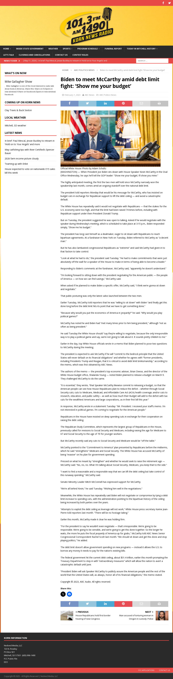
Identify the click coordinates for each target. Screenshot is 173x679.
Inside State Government (30, 48)
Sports (66, 48)
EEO (6, 661)
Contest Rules (80, 54)
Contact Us (61, 54)
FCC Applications (146, 670)
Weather (53, 48)
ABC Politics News (107, 94)
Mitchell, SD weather (15, 125)
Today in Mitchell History (141, 48)
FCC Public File (10, 658)
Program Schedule (87, 48)
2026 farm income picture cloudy (22, 158)
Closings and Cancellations (34, 54)
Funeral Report (113, 48)
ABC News (89, 94)
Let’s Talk (8, 54)
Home (6, 48)
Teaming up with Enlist (16, 163)
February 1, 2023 (72, 94)
